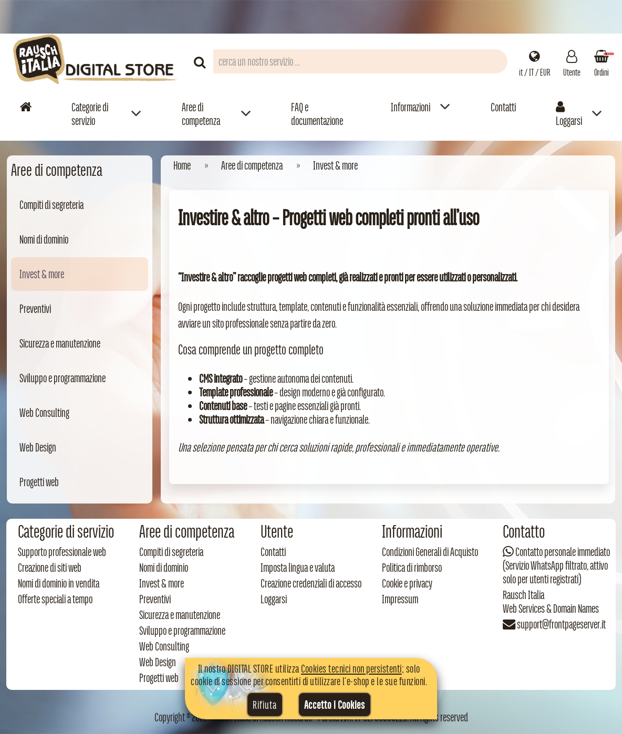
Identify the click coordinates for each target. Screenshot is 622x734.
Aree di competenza (201, 114)
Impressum (400, 599)
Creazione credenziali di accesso (311, 583)
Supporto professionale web (62, 552)
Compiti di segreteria (51, 205)
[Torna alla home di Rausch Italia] (96, 61)
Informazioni (410, 107)
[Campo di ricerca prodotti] (360, 61)
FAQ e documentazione (317, 114)
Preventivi (35, 309)
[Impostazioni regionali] (534, 61)
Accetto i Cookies (334, 704)
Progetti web (39, 482)
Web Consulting (44, 413)
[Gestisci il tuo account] (571, 61)
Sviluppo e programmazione (62, 378)
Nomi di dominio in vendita (58, 583)
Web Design (37, 447)
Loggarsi (569, 114)
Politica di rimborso (412, 567)
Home (182, 165)
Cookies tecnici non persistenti (351, 668)
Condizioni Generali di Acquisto (430, 552)
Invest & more (41, 274)
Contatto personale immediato (562, 552)
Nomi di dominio (43, 239)
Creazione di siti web (49, 567)
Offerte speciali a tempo (55, 599)
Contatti (503, 107)
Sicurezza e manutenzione (59, 343)
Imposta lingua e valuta (298, 567)
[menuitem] (106, 114)
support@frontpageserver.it (561, 624)
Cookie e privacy (407, 583)
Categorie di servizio (89, 114)
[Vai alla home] (25, 107)
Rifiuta (265, 704)
